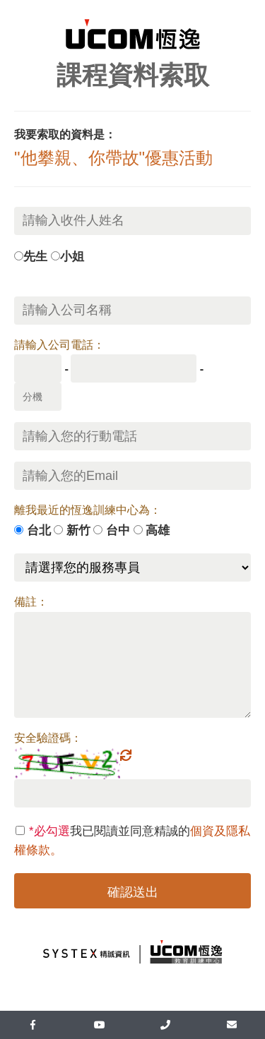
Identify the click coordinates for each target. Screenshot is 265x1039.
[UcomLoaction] (166, 1025)
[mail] (232, 1025)
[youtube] (99, 1025)
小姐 (72, 256)
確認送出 (132, 892)
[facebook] (33, 1025)
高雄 (158, 530)
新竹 (78, 530)
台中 (118, 530)
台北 (39, 530)
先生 (35, 256)
